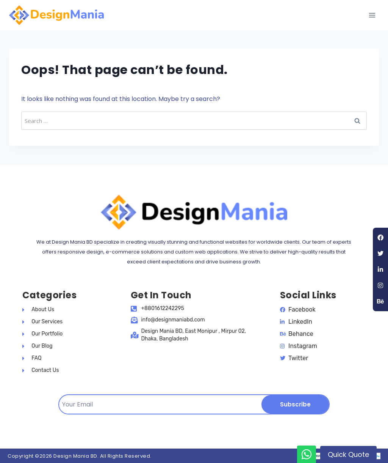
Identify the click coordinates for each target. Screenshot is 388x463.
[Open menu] (372, 15)
